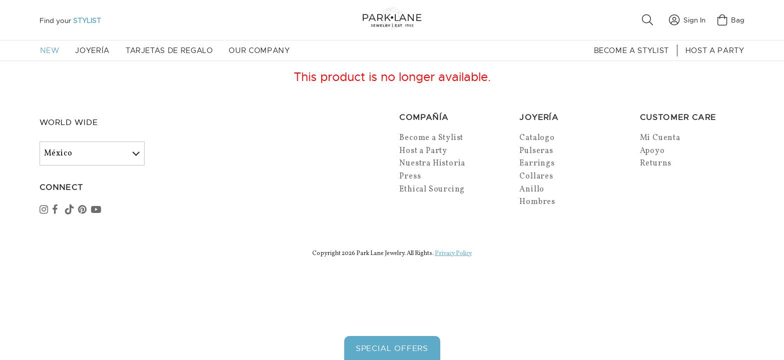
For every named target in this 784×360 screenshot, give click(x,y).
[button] (649, 20)
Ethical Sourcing (432, 189)
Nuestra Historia (432, 163)
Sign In (687, 20)
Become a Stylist (631, 50)
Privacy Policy (453, 254)
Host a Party (714, 50)
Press (410, 176)
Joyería (92, 50)
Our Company (259, 50)
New (50, 50)
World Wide (69, 123)
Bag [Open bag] (730, 20)
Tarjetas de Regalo (169, 50)
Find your (70, 20)
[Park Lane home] (392, 19)
